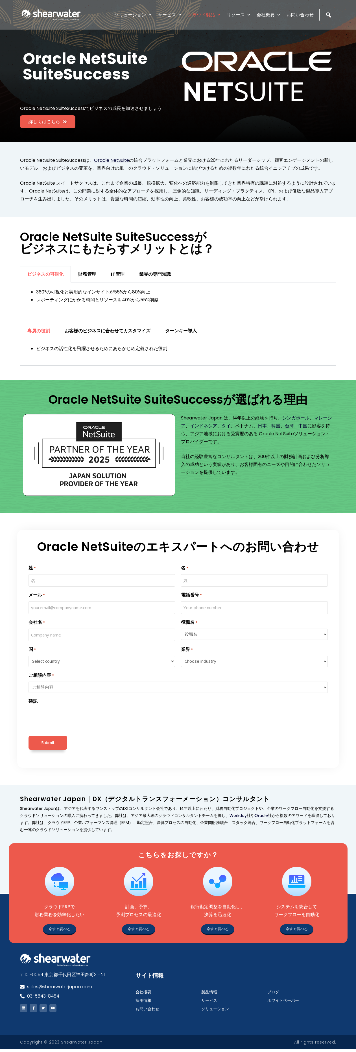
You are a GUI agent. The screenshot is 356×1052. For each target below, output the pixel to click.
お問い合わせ (300, 15)
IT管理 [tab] (118, 274)
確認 (33, 701)
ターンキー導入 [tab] (181, 331)
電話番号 (191, 595)
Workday (238, 815)
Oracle (261, 815)
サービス (170, 15)
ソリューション (133, 15)
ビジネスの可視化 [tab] (45, 274)
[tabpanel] (178, 299)
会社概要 (269, 15)
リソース (239, 15)
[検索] (329, 27)
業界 (187, 649)
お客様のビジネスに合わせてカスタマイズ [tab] (107, 331)
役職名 (189, 622)
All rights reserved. (315, 1045)
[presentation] (71, 719)
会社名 (37, 622)
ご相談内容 (41, 675)
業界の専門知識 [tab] (155, 274)
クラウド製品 (204, 15)
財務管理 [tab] (87, 274)
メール (37, 595)
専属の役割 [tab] (38, 331)
